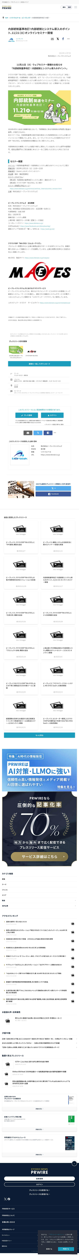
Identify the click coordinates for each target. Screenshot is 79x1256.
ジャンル (5, 893)
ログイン (52, 418)
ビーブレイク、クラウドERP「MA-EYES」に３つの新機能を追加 (57, 616)
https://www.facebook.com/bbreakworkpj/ (36, 226)
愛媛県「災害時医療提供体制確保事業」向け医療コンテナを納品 (27, 985)
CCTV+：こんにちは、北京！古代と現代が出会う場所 (32, 1064)
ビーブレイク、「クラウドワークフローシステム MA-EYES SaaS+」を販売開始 (58, 687)
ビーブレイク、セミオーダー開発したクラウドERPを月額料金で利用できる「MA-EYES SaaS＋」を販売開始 (57, 723)
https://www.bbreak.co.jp (50, 458)
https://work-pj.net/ (48, 229)
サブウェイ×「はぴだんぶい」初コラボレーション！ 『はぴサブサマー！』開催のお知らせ (34, 968)
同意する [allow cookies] (66, 1249)
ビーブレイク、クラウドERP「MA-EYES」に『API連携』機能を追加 (20, 546)
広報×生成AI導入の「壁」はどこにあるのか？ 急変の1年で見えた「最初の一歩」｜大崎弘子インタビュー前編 (37, 1042)
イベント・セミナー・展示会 (21, 378)
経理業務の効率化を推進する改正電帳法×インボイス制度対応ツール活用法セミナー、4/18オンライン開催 (21, 723)
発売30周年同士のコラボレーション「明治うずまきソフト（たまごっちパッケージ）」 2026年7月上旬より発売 (36, 934)
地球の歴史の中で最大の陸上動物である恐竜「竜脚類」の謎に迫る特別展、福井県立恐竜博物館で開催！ (36, 1003)
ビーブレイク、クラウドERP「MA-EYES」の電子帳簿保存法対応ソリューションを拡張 (20, 582)
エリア (4, 898)
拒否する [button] (49, 1249)
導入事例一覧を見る (21, 1023)
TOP (6, 18)
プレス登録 (26, 418)
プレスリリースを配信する (38, 1193)
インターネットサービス (55, 384)
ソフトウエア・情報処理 (42, 384)
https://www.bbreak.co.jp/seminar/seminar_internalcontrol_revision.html (37, 188)
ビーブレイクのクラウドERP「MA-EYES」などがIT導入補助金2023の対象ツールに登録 (20, 688)
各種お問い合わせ (8, 1225)
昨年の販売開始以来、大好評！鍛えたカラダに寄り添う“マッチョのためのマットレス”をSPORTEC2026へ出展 (41, 1085)
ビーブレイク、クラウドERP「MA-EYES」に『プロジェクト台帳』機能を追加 (20, 652)
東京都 (16, 390)
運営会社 (4, 1249)
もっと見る (39, 738)
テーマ (4, 887)
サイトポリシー (6, 1238)
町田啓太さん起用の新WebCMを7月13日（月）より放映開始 (26, 950)
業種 (3, 882)
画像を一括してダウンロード (39, 366)
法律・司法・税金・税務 (29, 384)
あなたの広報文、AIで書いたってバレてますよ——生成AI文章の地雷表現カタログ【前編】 (31, 1046)
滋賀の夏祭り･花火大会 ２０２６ (16, 924)
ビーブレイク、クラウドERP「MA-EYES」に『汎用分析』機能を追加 (20, 616)
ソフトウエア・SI (15, 18)
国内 (64, 7)
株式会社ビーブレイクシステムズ (59, 56)
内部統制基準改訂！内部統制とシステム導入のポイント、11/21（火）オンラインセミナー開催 (58, 582)
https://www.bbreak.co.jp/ (34, 223)
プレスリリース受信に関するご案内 (54, 427)
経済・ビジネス (18, 384)
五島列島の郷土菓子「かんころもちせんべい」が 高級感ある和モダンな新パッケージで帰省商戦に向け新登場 (36, 994)
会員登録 (39, 1181)
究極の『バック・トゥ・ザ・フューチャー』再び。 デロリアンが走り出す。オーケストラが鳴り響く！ (36, 959)
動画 (3, 903)
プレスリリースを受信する (38, 1197)
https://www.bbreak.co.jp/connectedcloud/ (24, 305)
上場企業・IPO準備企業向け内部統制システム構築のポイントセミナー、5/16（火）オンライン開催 (58, 653)
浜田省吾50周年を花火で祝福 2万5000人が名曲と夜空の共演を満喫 (29, 942)
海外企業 (5, 909)
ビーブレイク (27, 18)
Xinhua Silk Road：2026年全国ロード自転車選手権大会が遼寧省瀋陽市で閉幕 (39, 1074)
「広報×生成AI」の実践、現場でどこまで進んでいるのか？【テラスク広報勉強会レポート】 (30, 1050)
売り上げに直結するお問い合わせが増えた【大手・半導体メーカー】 (38, 1021)
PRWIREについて (8, 1218)
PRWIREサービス (8, 1211)
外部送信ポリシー (7, 1243)
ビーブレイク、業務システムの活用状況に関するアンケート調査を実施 (57, 546)
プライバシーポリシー (57, 1234)
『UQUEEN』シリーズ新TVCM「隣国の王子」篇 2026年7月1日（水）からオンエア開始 (33, 976)
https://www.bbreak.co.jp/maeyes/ (38, 257)
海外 (69, 7)
